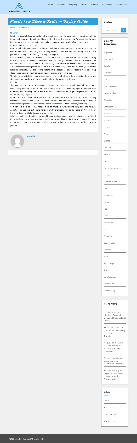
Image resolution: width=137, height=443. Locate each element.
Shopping (73, 4)
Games (107, 141)
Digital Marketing (111, 93)
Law (106, 188)
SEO (106, 229)
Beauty (107, 66)
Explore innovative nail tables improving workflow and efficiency (114, 361)
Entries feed (109, 407)
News (106, 202)
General (16, 33)
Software (108, 249)
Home (50, 4)
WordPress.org (110, 421)
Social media (121, 4)
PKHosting (43, 439)
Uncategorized (110, 277)
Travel (107, 270)
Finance (94, 4)
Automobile (109, 59)
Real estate (109, 222)
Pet (105, 209)
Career (107, 79)
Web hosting (109, 290)
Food (106, 134)
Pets (106, 215)
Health (84, 4)
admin (15, 27)
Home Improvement (113, 168)
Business (61, 4)
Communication (111, 86)
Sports (107, 256)
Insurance (108, 175)
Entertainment (110, 107)
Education (108, 100)
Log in (106, 400)
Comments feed (111, 414)
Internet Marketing (112, 181)
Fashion (107, 113)
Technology (107, 4)
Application (109, 52)
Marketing (108, 195)
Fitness (107, 127)
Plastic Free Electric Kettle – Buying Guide (49, 21)
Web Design (109, 283)
